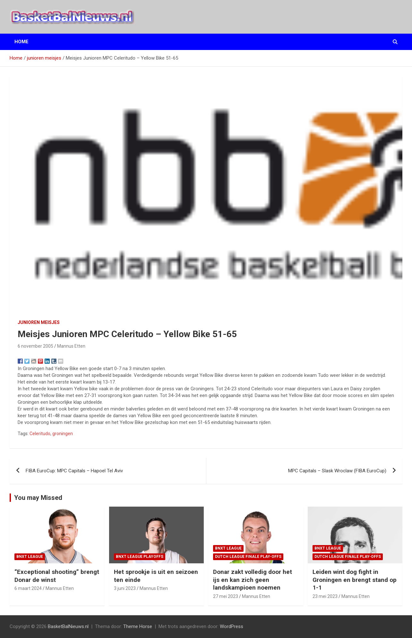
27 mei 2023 (225, 596)
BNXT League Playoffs (139, 556)
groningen (62, 433)
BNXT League (29, 556)
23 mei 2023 (325, 596)
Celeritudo (40, 433)
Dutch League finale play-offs (248, 556)
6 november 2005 (35, 346)
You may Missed (38, 497)
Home (21, 42)
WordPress (231, 626)
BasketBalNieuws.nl (68, 626)
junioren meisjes (39, 322)
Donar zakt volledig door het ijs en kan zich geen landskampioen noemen (252, 579)
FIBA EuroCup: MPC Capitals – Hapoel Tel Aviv (74, 471)
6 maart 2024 (28, 588)
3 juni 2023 (125, 588)
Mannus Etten (71, 346)
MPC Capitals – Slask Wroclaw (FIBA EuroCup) (337, 471)
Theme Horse (137, 626)
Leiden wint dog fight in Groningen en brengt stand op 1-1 (355, 579)
